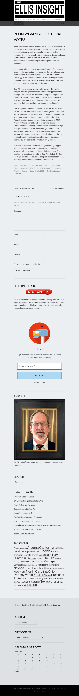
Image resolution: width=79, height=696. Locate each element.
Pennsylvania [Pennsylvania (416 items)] (23, 575)
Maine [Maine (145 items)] (30, 562)
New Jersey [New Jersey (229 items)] (50, 568)
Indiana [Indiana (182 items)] (33, 558)
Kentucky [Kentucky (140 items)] (16, 562)
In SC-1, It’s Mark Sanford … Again (27, 521)
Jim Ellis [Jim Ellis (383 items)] (48, 558)
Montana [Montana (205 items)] (55, 565)
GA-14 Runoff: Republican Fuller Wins (28, 501)
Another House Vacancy (24, 188)
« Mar (17, 672)
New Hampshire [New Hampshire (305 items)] (34, 568)
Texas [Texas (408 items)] (44, 581)
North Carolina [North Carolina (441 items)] (37, 571)
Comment (18, 211)
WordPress (40, 689)
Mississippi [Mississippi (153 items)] (27, 565)
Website (17, 254)
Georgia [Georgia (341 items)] (44, 554)
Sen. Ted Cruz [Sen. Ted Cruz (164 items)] (19, 582)
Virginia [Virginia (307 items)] (58, 581)
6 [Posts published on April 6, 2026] (18, 660)
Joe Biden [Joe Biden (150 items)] (58, 558)
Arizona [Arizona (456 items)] (33, 547)
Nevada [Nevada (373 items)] (19, 568)
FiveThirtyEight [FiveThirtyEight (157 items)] (34, 552)
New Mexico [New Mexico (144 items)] (59, 568)
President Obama (20, 171)
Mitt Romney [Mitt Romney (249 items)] (44, 565)
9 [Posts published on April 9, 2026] (39, 660)
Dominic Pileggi (54, 165)
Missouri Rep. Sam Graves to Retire (27, 529)
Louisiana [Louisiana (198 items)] (24, 562)
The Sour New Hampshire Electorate (28, 517)
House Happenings (57, 188)
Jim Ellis (50, 171)
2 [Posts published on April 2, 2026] (39, 658)
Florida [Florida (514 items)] (45, 551)
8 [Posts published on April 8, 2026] (32, 660)
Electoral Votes (19, 168)
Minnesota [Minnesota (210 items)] (18, 565)
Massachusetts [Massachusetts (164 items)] (37, 562)
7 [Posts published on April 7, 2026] (25, 660)
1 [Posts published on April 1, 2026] (32, 658)
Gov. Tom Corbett (32, 168)
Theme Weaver (39, 691)
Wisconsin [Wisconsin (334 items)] (30, 584)
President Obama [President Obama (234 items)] (42, 575)
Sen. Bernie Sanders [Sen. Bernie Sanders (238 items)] (54, 578)
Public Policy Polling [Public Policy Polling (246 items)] (33, 578)
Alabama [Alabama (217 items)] (18, 548)
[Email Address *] (39, 366)
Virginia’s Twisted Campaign (24, 505)
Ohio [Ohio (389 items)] (51, 571)
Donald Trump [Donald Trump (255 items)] (21, 551)
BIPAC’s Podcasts (20, 302)
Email (16, 245)
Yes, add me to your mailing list (27, 264)
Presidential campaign (29, 165)
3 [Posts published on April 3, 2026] (46, 658)
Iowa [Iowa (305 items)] (39, 558)
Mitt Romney (45, 168)
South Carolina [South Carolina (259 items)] (32, 581)
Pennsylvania (56, 168)
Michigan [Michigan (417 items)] (50, 561)
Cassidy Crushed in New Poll (25, 509)
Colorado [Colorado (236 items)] (59, 548)
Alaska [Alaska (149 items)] (24, 548)
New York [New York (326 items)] (19, 571)
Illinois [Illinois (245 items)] (27, 558)
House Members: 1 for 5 (23, 513)
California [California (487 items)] (46, 547)
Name (16, 235)
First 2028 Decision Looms (24, 497)
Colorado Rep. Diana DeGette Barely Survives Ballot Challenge (38, 525)
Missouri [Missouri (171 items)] (34, 565)
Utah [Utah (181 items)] (51, 582)
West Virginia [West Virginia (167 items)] (18, 585)
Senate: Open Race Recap (24, 533)
